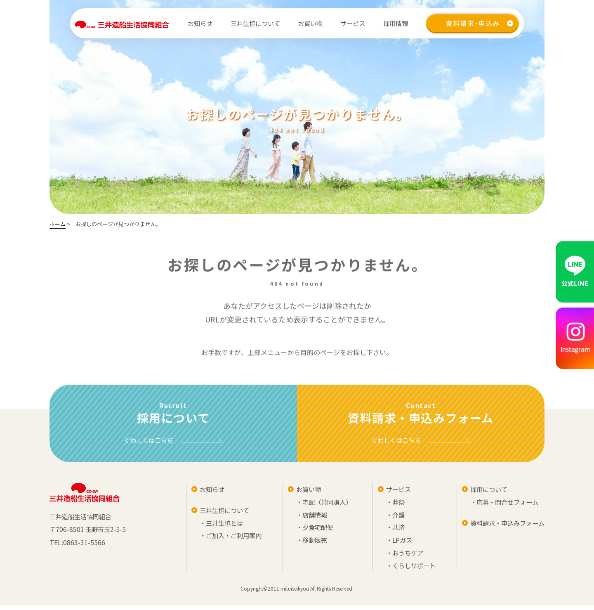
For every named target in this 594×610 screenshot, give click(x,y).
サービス (395, 490)
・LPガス (396, 543)
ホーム (58, 224)
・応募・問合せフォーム (501, 503)
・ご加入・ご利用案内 (229, 538)
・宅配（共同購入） (321, 503)
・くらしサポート (408, 570)
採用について (485, 490)
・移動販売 (308, 543)
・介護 (392, 517)
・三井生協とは (219, 525)
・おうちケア (402, 556)
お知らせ (199, 23)
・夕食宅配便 (312, 530)
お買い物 (305, 490)
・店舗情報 (308, 517)
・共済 (392, 530)
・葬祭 (392, 503)
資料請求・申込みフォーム (504, 525)
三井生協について (222, 512)
